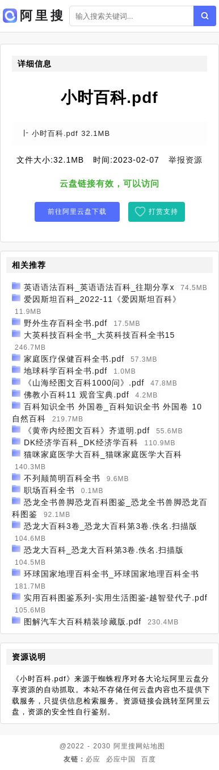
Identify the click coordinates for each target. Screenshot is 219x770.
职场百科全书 (49, 490)
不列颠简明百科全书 (62, 478)
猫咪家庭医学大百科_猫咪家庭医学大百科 (103, 454)
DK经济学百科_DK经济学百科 (81, 442)
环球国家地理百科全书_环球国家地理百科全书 (111, 573)
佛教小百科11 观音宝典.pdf (76, 394)
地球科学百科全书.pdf (65, 370)
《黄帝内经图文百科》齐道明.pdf (87, 430)
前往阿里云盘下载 (77, 212)
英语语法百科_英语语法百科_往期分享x (99, 287)
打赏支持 (163, 212)
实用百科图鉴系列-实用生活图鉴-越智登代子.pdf (116, 597)
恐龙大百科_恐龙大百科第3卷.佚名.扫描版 (104, 549)
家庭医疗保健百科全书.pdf (74, 358)
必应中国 (121, 759)
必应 (93, 759)
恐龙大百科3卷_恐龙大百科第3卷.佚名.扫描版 (110, 526)
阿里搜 (124, 746)
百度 (148, 759)
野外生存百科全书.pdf (65, 323)
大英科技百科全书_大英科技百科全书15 (99, 335)
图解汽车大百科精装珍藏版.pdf (82, 621)
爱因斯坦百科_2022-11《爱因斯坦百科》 (102, 299)
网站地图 (150, 746)
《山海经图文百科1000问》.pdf (84, 382)
